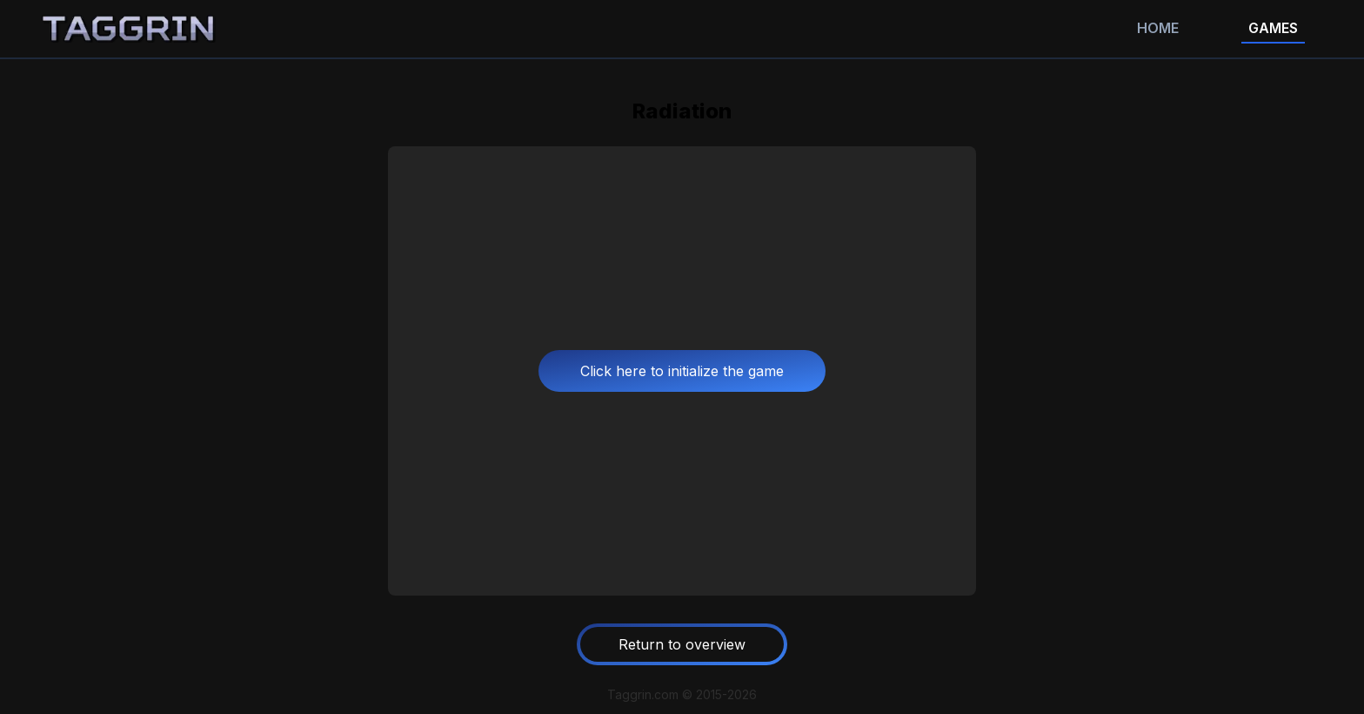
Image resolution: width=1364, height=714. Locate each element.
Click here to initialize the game (682, 371)
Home (1158, 28)
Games (1273, 28)
